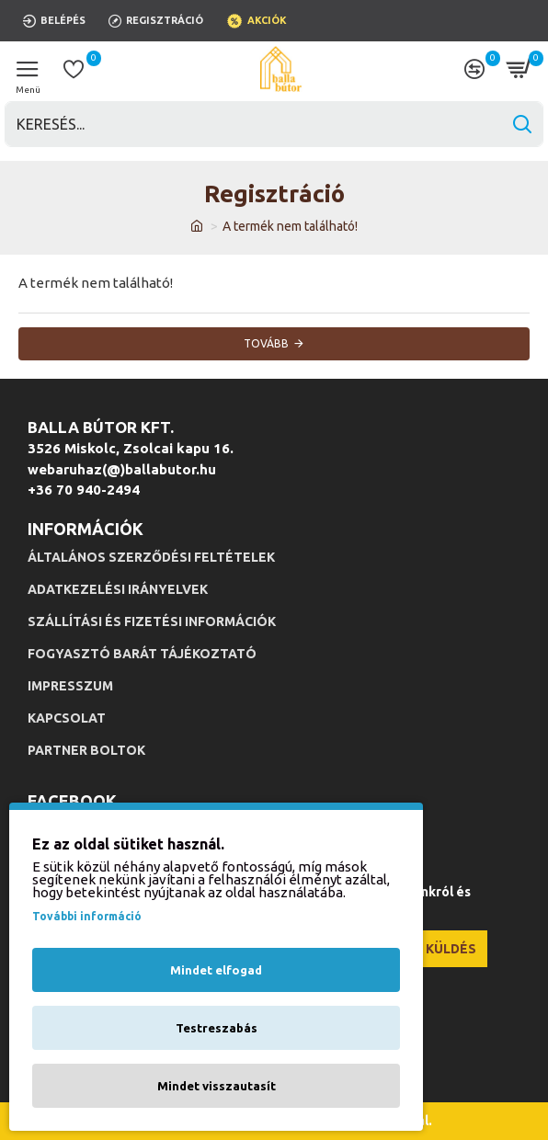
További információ (87, 916)
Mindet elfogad (216, 969)
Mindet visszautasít (216, 1085)
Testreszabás (216, 1027)
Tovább (266, 343)
